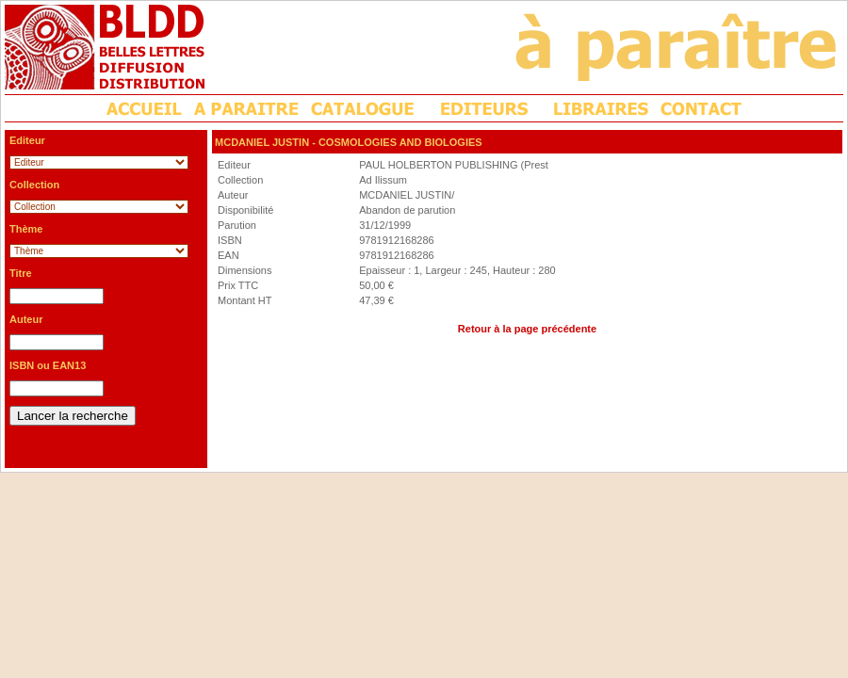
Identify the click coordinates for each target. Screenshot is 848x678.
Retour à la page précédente (527, 328)
